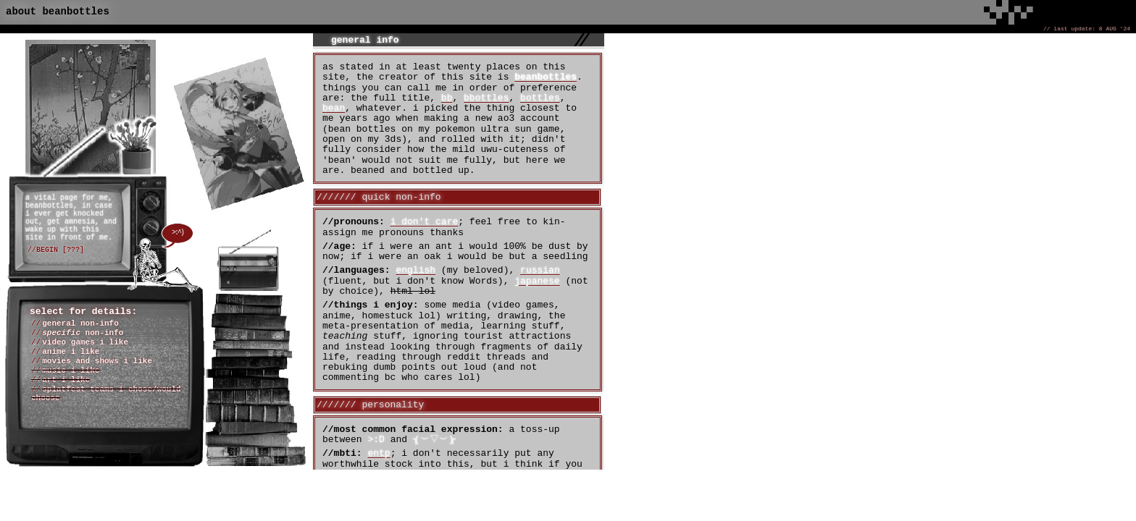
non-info (82, 333)
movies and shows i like (97, 361)
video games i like (85, 342)
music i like (70, 370)
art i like (66, 380)
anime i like (70, 351)
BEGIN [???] (60, 250)
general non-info (80, 323)
